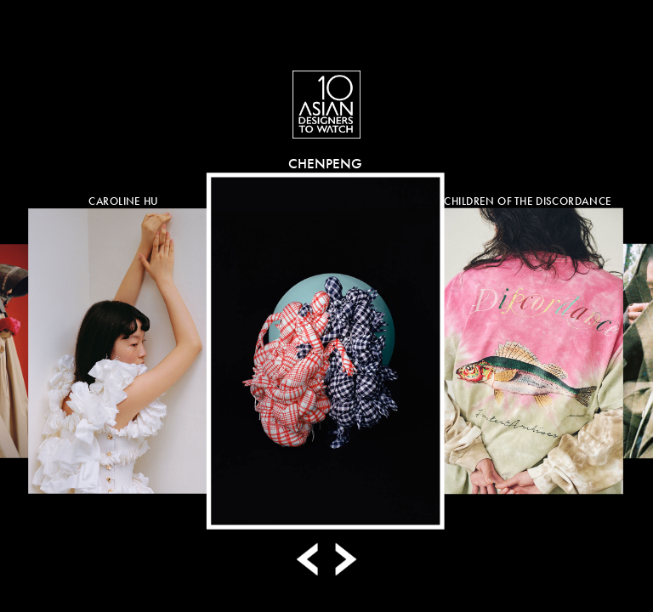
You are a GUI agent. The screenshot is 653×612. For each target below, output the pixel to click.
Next (343, 559)
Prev (309, 559)
